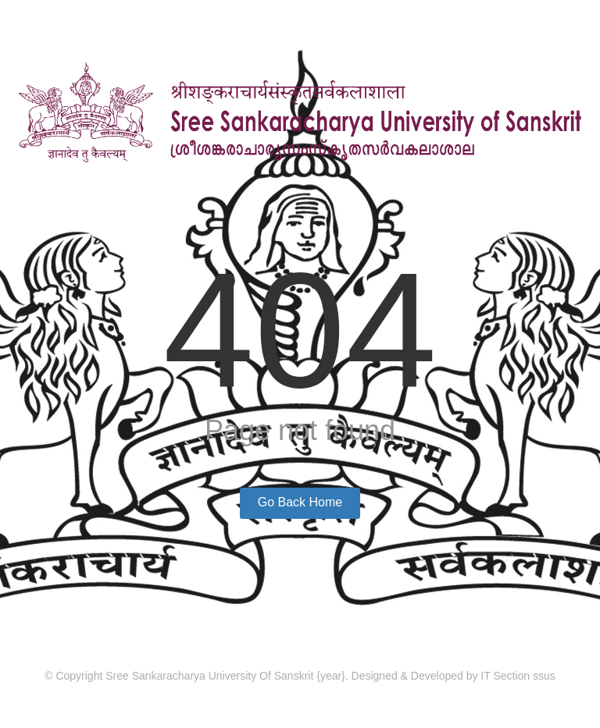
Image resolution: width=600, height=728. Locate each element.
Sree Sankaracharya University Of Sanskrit (210, 675)
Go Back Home (300, 502)
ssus (544, 675)
